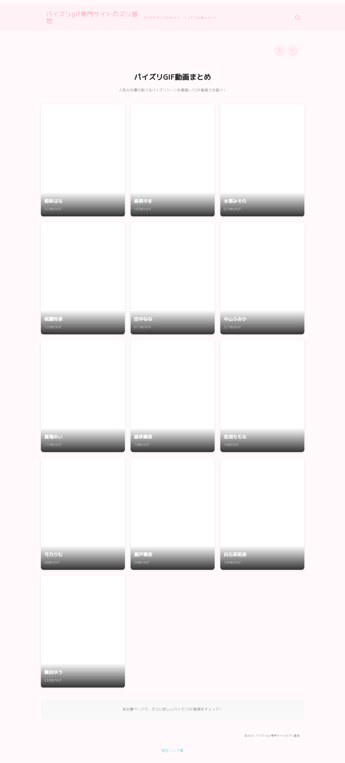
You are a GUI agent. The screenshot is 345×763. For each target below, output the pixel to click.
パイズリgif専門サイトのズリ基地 (97, 17)
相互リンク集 (173, 750)
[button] (280, 50)
